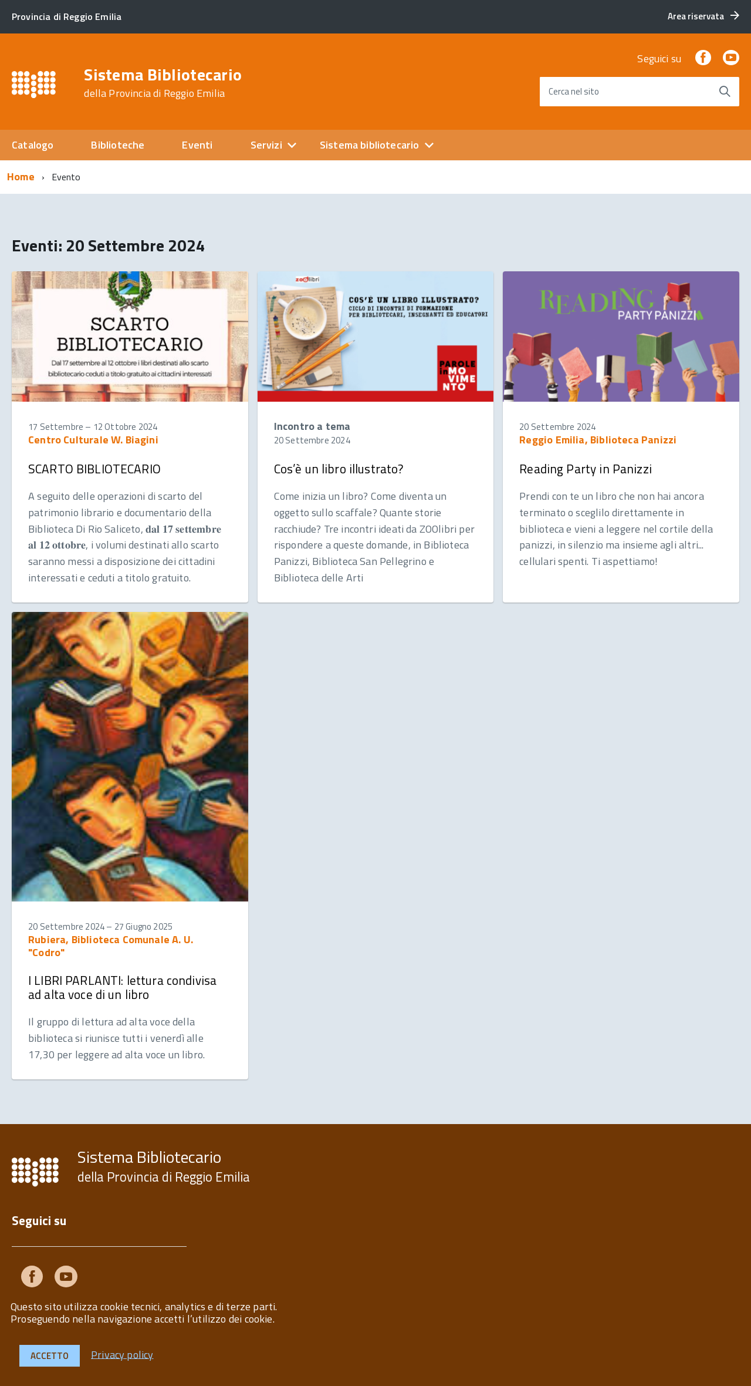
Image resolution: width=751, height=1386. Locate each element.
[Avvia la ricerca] (724, 91)
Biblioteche (117, 145)
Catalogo (32, 145)
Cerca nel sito (574, 91)
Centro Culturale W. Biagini (93, 440)
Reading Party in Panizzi (585, 468)
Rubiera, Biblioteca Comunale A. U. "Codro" (110, 945)
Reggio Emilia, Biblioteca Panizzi (597, 440)
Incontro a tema (312, 426)
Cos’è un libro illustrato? (339, 468)
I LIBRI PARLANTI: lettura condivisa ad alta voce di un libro (122, 987)
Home (21, 176)
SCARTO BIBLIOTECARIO (94, 468)
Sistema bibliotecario (370, 145)
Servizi (266, 145)
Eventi (197, 145)
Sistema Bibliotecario (163, 82)
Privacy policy (122, 1354)
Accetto (50, 1356)
